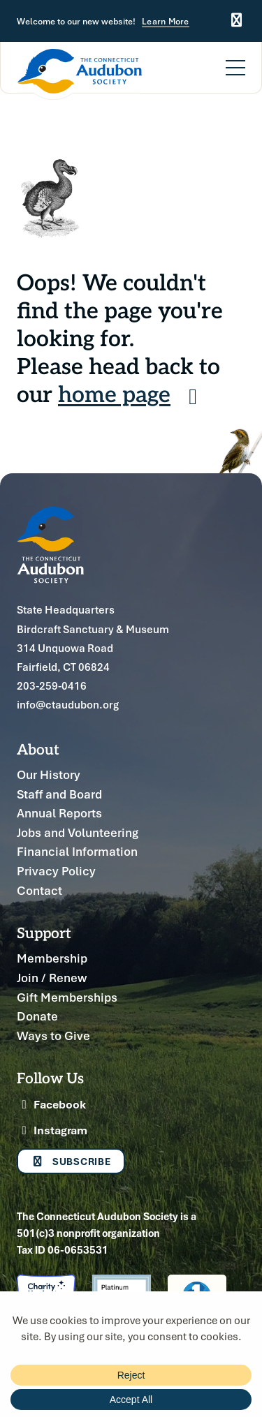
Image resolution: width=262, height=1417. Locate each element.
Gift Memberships (67, 997)
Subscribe (71, 1161)
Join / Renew (52, 978)
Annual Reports (59, 813)
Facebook (51, 1104)
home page (132, 393)
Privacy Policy (56, 871)
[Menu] (235, 59)
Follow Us (50, 1077)
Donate (37, 1016)
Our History (48, 774)
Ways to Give (53, 1035)
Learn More (165, 21)
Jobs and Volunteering (77, 832)
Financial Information (77, 851)
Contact (39, 890)
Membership (52, 958)
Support (44, 932)
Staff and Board (59, 794)
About (38, 748)
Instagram (52, 1130)
